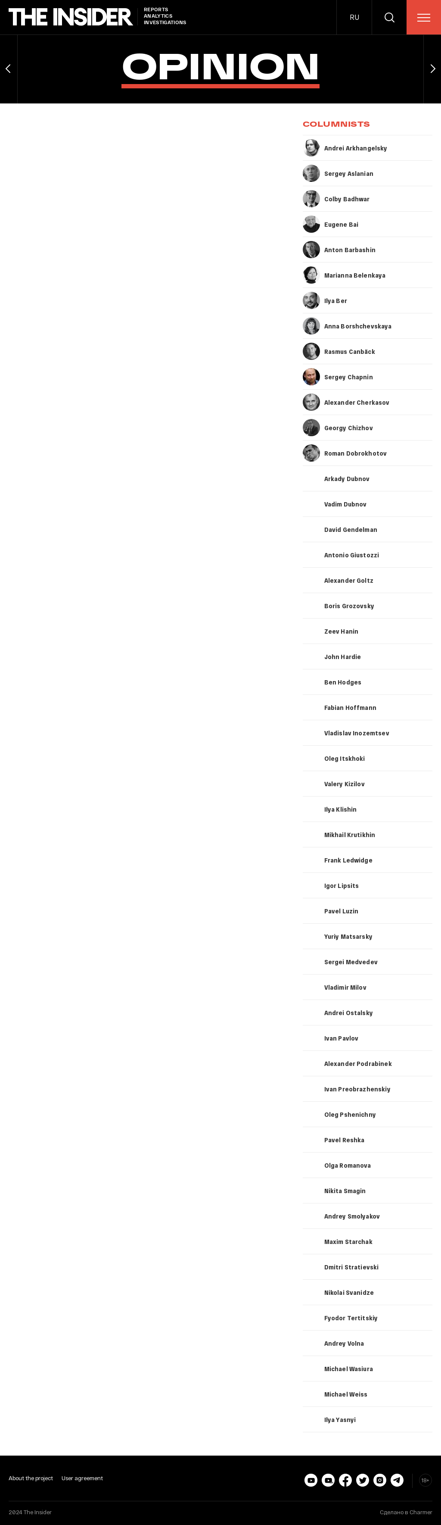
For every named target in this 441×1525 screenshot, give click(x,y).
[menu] (423, 18)
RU (354, 17)
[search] (389, 17)
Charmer (421, 1512)
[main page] (71, 17)
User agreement (82, 1478)
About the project (31, 1478)
